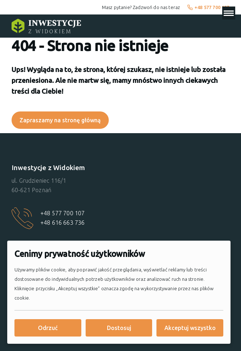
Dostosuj (119, 328)
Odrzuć (48, 328)
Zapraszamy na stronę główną (60, 120)
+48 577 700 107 (208, 7)
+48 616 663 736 (62, 222)
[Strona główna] (46, 26)
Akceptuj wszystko (190, 328)
